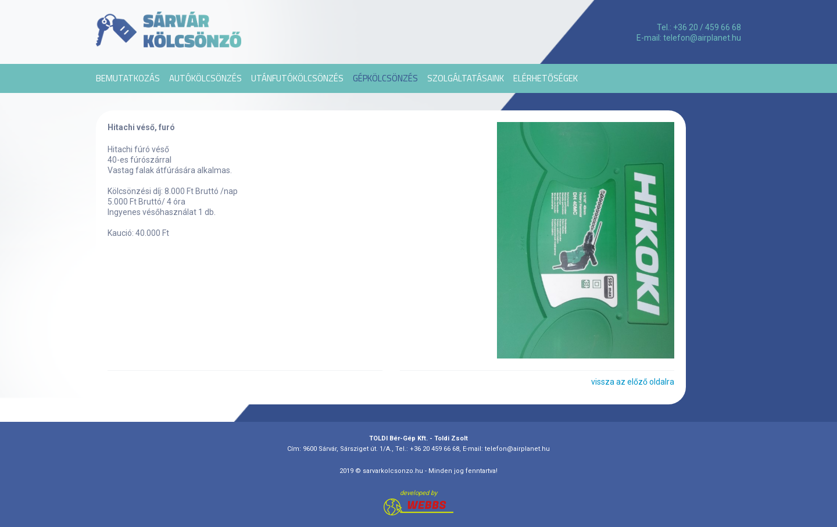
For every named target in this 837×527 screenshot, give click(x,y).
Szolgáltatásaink (465, 78)
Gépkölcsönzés (385, 78)
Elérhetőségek (545, 78)
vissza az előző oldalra (632, 381)
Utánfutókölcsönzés (297, 78)
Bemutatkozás (128, 78)
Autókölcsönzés (205, 78)
